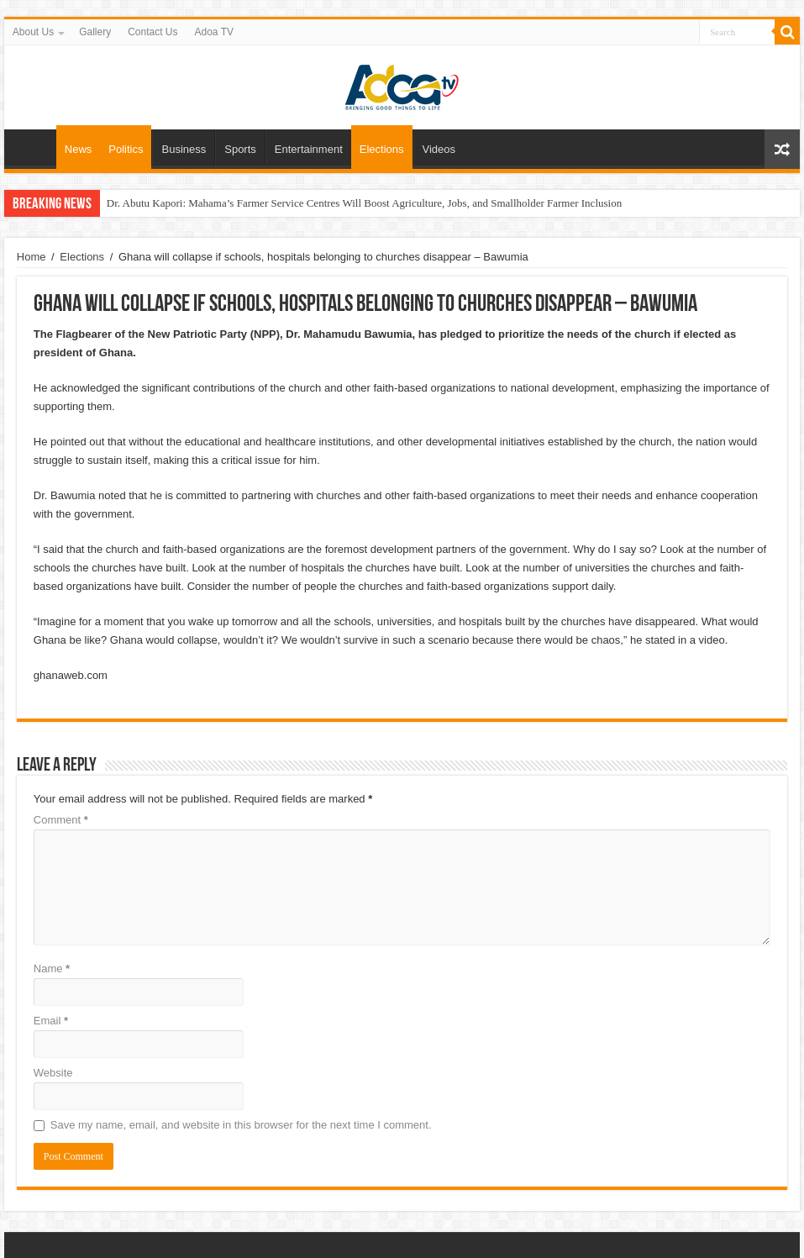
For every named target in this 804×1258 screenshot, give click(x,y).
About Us (33, 32)
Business (183, 149)
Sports (240, 149)
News (78, 149)
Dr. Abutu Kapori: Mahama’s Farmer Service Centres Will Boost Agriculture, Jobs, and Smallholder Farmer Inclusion (364, 203)
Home (34, 147)
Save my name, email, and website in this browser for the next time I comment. (241, 1125)
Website (53, 1072)
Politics (125, 149)
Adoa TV (214, 32)
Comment (61, 819)
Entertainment (309, 149)
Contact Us (152, 32)
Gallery (95, 32)
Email (51, 1020)
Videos (439, 149)
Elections (382, 149)
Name (52, 968)
